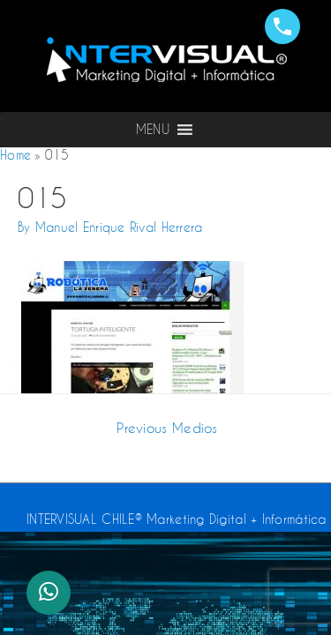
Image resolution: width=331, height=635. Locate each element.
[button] (152, 129)
